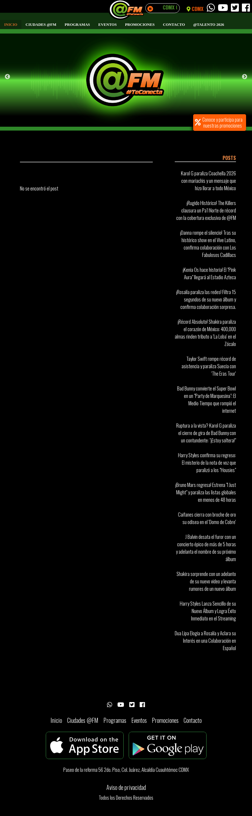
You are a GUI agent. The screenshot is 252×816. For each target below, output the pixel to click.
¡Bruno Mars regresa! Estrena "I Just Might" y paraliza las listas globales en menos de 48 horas (205, 492)
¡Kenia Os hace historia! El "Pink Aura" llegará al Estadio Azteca (209, 273)
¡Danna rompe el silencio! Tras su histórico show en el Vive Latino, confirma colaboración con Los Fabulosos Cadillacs (208, 243)
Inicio (10, 24)
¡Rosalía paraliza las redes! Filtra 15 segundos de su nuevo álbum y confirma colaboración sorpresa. (206, 299)
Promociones (140, 24)
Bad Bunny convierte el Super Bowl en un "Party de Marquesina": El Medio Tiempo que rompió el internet (206, 399)
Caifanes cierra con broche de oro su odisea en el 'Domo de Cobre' (207, 518)
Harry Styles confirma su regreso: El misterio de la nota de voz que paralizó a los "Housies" (207, 462)
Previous (7, 76)
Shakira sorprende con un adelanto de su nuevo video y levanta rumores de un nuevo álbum (206, 581)
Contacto (174, 24)
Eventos (107, 24)
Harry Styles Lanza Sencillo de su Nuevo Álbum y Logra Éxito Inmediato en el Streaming (208, 611)
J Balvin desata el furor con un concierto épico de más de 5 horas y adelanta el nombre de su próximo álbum (206, 548)
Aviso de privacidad (126, 787)
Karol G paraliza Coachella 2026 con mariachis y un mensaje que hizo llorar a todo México (208, 180)
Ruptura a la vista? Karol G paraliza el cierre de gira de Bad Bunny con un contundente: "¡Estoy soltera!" (206, 433)
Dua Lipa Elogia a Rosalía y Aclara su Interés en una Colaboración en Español (205, 640)
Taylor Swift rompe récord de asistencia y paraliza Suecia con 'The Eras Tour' (209, 366)
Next (244, 76)
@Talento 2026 (208, 24)
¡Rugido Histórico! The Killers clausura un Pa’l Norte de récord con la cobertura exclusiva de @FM (206, 210)
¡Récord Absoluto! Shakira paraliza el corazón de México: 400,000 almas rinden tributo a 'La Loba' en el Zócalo (205, 332)
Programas (77, 24)
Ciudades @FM (41, 24)
